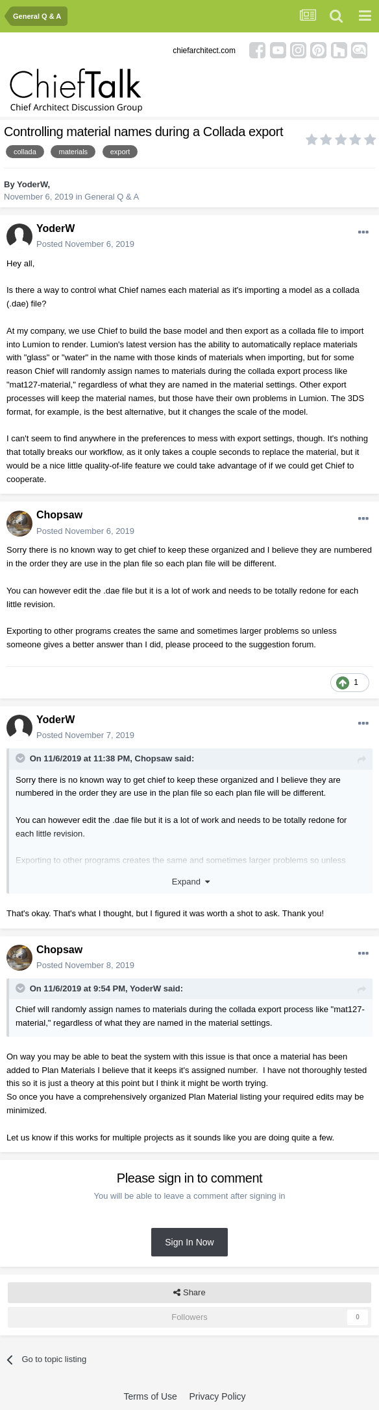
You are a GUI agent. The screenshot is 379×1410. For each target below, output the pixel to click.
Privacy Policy (217, 1396)
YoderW (32, 184)
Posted (85, 244)
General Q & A (111, 197)
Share (189, 1292)
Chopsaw (59, 514)
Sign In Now (189, 1242)
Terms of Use (150, 1396)
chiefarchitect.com (204, 50)
